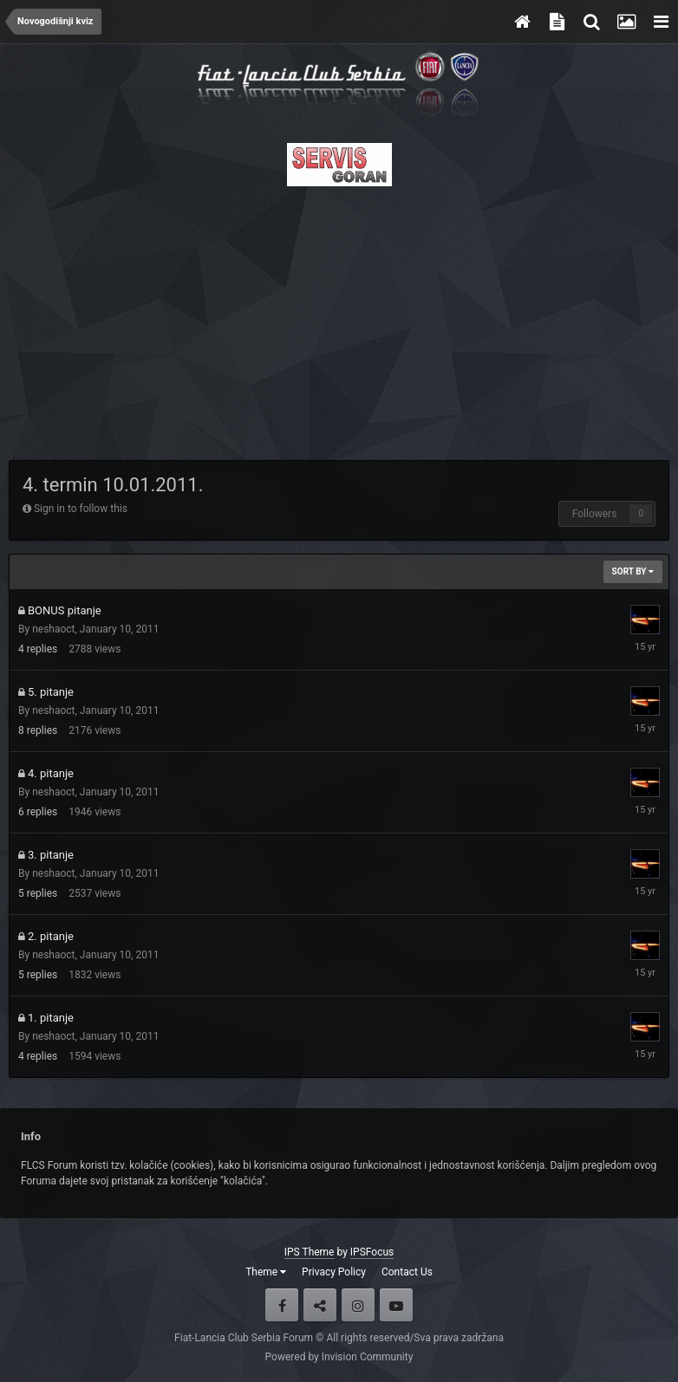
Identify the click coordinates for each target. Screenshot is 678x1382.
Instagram (358, 1304)
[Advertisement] (339, 318)
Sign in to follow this (80, 509)
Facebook (281, 1304)
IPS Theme (309, 1252)
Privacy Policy (334, 1272)
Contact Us (407, 1272)
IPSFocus (372, 1252)
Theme (265, 1272)
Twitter (319, 1304)
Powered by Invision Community (339, 1357)
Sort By (633, 571)
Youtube (396, 1304)
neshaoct (53, 629)
